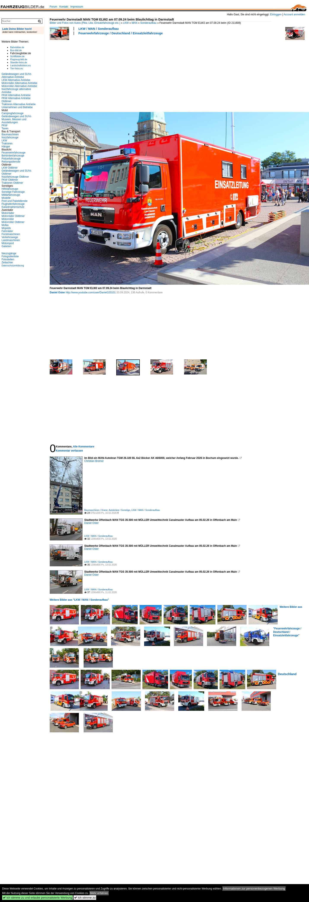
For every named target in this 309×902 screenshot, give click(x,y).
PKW (4, 125)
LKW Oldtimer (10, 167)
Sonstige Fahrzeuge (13, 191)
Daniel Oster (57, 292)
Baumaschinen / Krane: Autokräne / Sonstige (107, 510)
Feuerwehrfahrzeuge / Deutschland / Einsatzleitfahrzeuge (120, 33)
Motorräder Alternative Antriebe (19, 83)
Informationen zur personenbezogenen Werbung (254, 888)
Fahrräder (7, 231)
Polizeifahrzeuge (11, 158)
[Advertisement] (128, 73)
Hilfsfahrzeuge (10, 188)
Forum (53, 6)
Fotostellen (8, 259)
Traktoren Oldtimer (12, 182)
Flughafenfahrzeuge (13, 203)
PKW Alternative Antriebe (16, 95)
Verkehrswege (10, 237)
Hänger (6, 146)
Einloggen (276, 14)
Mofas (5, 225)
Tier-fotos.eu (16, 68)
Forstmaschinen (11, 234)
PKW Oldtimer (10, 179)
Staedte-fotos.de (18, 62)
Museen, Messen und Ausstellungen (14, 121)
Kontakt (63, 6)
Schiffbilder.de (17, 56)
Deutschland (287, 674)
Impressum (76, 6)
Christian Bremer (94, 461)
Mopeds (6, 228)
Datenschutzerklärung (13, 265)
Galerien (6, 246)
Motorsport (8, 243)
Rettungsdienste (11, 161)
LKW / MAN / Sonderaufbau (98, 28)
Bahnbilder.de (17, 47)
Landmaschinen (11, 240)
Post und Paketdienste (14, 200)
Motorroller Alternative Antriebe (19, 86)
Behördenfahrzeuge (13, 155)
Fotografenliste (10, 256)
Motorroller (8, 219)
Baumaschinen (10, 134)
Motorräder (8, 213)
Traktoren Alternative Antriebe (19, 104)
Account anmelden (294, 14)
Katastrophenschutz (13, 207)
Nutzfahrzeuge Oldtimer (15, 176)
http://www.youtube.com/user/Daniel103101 (91, 292)
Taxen (5, 128)
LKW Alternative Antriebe (16, 80)
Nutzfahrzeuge (10, 137)
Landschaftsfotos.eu (20, 65)
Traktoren (7, 143)
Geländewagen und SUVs (16, 116)
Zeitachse (7, 262)
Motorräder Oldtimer (13, 216)
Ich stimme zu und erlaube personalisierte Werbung (37, 897)
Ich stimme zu (85, 897)
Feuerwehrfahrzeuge (13, 152)
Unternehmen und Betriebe (17, 107)
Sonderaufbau (148, 22)
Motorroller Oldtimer (13, 222)
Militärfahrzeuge (11, 194)
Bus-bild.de (16, 50)
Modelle (6, 197)
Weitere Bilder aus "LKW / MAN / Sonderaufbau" (79, 599)
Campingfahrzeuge (12, 113)
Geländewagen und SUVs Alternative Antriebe (16, 76)
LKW (126, 22)
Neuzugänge (9, 253)
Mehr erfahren (99, 893)
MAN (134, 22)
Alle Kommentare (83, 446)
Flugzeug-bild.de (18, 59)
